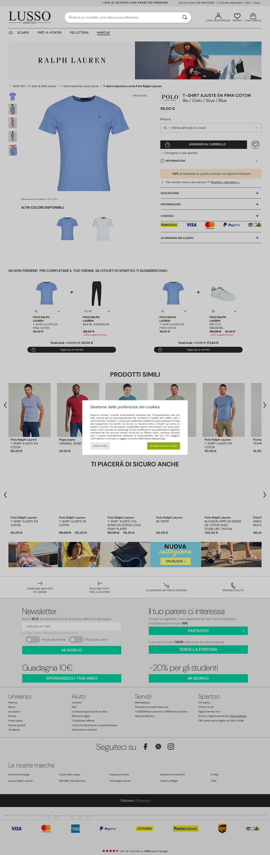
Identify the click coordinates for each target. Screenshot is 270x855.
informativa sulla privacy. (152, 438)
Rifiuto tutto (100, 445)
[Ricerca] (185, 17)
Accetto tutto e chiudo (163, 445)
